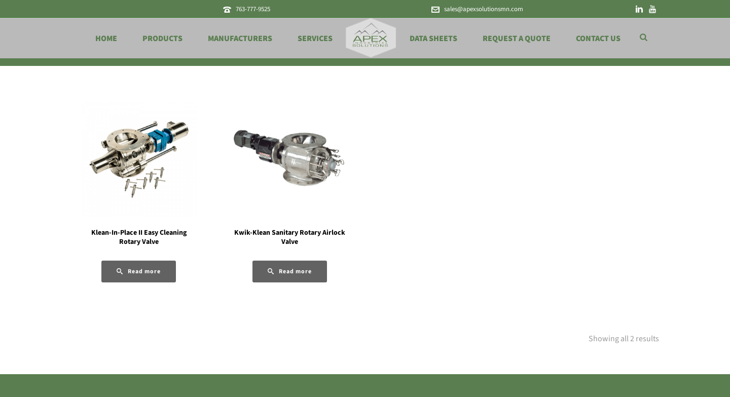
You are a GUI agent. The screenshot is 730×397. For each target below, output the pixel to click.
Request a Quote (517, 38)
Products (162, 38)
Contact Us (598, 38)
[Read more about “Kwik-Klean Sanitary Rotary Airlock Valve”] (289, 271)
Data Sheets (433, 38)
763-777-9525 (253, 9)
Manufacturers (240, 38)
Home (106, 38)
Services (315, 38)
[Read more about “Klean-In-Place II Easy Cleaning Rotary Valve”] (138, 271)
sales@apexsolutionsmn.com (483, 9)
